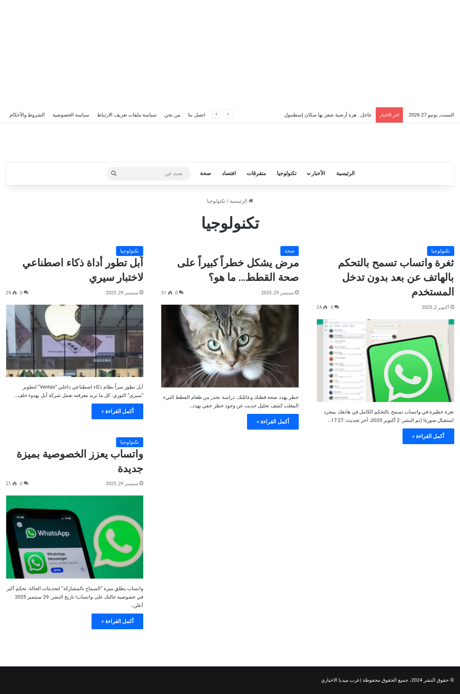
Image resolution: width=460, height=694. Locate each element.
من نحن (172, 115)
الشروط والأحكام (27, 115)
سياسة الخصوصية (70, 115)
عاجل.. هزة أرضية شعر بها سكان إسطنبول (328, 115)
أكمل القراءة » (428, 436)
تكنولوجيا (286, 173)
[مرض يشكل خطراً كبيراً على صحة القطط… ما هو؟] (230, 346)
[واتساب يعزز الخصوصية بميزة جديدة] (75, 536)
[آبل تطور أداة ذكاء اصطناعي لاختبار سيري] (75, 341)
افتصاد (229, 173)
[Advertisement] (230, 53)
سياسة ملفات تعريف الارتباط (127, 115)
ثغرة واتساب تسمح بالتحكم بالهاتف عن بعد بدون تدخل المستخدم (396, 277)
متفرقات (256, 173)
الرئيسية (345, 173)
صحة (205, 173)
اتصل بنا (196, 115)
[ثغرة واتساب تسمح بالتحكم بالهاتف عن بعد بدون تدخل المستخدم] (385, 360)
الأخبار (318, 173)
